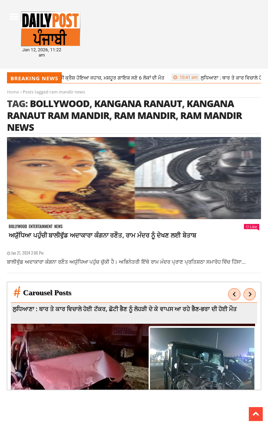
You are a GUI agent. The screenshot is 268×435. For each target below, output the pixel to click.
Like (251, 226)
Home (13, 92)
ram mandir (145, 115)
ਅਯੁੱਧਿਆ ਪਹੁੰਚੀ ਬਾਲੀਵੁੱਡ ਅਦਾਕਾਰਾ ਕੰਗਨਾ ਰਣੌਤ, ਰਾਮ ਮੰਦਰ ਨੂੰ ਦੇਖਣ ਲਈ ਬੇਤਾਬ (102, 235)
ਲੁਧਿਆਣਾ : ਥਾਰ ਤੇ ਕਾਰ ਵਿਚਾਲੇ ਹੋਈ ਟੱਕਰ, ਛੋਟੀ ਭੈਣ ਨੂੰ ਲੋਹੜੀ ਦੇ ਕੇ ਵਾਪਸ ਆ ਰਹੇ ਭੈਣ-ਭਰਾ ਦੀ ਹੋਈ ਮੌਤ (126, 309)
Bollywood (59, 103)
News (58, 226)
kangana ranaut (138, 103)
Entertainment (40, 226)
